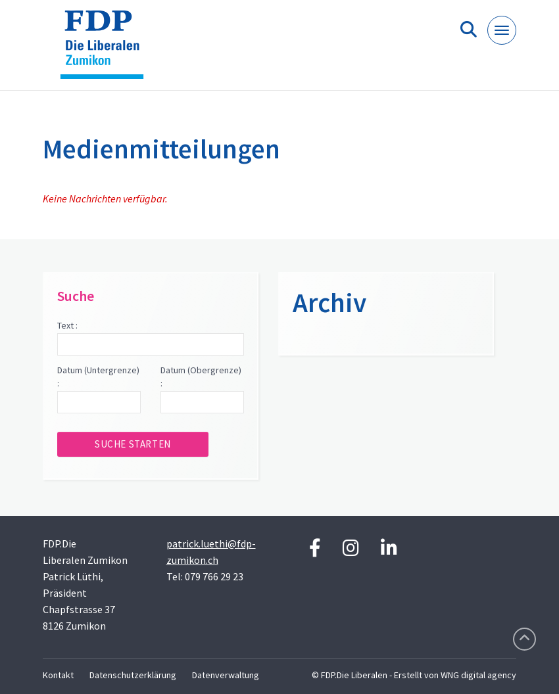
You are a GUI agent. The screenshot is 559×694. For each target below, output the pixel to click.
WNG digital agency (478, 675)
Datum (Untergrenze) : (98, 376)
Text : (67, 325)
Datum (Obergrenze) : (200, 376)
